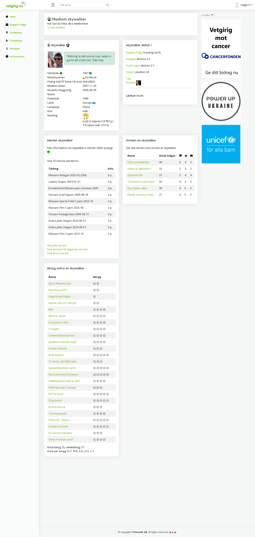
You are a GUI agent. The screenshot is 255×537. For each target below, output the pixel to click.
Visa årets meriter (58, 253)
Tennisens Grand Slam (141, 181)
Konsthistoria (56, 407)
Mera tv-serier (57, 316)
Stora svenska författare (63, 374)
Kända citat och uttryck (62, 303)
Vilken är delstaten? (139, 168)
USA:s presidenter (138, 162)
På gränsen (55, 400)
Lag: (128, 78)
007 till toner (56, 394)
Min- (51, 309)
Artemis (130, 83)
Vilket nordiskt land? (60, 439)
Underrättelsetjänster (61, 335)
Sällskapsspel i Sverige (62, 387)
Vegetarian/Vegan (59, 296)
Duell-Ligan (133, 65)
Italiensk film (135, 175)
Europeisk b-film (58, 322)
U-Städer (53, 329)
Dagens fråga (134, 52)
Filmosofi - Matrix (59, 420)
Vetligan (131, 59)
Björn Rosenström (59, 283)
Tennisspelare (57, 413)
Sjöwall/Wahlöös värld (61, 368)
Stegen (130, 72)
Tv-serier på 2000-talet (62, 361)
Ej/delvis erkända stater (62, 342)
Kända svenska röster (140, 194)
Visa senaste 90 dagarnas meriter (67, 249)
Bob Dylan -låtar (137, 188)
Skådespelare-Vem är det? (64, 381)
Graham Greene (58, 426)
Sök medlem (56, 27)
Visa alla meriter (57, 245)
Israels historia (57, 348)
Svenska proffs (57, 290)
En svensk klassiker (60, 433)
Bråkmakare (56, 355)
